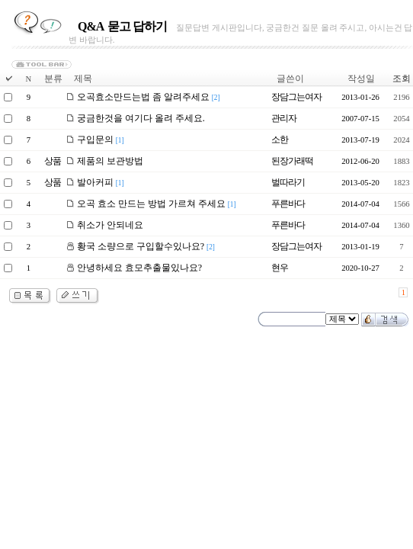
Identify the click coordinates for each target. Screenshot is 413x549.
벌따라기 (288, 182)
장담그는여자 (296, 97)
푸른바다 (288, 203)
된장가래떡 (292, 161)
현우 (279, 267)
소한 (279, 139)
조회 (401, 78)
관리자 (283, 118)
